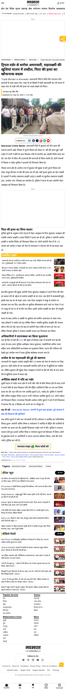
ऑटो (35, 626)
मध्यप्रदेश (37, 604)
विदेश (12, 8)
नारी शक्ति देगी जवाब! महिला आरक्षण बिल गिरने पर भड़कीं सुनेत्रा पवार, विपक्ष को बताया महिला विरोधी (25, 511)
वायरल (44, 8)
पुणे (4, 623)
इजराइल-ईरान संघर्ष (18, 14)
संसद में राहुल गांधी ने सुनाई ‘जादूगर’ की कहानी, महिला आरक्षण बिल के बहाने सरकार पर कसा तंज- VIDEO (25, 588)
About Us (15, 666)
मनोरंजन (36, 8)
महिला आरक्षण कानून (31, 14)
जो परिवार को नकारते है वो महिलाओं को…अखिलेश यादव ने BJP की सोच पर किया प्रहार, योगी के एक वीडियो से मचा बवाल (25, 479)
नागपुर (5, 626)
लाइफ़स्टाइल (7, 607)
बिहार (36, 610)
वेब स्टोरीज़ (6, 613)
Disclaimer (24, 666)
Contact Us (6, 666)
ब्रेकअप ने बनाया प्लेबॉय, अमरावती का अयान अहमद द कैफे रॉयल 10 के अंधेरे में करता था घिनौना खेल (26, 269)
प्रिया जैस (15, 91)
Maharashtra (20, 60)
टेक (35, 629)
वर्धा (4, 638)
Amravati (33, 60)
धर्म (35, 632)
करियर (36, 623)
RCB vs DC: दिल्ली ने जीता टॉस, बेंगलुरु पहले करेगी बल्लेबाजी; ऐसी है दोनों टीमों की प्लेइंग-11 (25, 519)
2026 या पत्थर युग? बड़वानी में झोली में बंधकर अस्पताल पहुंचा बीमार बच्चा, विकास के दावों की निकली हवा (24, 548)
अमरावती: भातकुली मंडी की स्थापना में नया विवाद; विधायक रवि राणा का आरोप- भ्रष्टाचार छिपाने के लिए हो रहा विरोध (26, 283)
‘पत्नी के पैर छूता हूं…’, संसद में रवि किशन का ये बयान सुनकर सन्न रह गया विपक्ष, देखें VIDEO (25, 564)
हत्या (21, 340)
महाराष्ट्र (24, 8)
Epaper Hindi (25, 670)
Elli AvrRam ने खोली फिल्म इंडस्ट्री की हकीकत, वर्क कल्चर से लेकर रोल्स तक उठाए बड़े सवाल (26, 487)
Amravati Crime (19, 466)
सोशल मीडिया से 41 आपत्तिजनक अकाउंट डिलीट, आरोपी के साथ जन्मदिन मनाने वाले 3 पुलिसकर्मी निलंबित (26, 276)
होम (2, 8)
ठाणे (4, 629)
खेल (30, 8)
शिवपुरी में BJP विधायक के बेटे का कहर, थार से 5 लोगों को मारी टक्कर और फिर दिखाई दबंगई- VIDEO (26, 572)
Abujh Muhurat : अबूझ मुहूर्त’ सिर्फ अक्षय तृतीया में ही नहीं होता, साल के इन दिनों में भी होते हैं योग (26, 495)
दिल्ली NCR (38, 607)
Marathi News (12, 670)
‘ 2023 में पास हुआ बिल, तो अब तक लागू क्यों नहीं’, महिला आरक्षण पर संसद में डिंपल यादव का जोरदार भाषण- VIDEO (25, 580)
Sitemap (56, 670)
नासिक (5, 632)
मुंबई (4, 620)
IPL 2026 (43, 14)
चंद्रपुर (5, 641)
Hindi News (6, 60)
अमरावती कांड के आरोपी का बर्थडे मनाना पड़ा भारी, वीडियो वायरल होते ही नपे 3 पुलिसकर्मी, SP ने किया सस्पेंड (26, 261)
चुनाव (17, 8)
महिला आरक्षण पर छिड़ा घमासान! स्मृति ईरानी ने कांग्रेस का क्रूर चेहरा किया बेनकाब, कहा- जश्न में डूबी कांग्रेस (25, 527)
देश (7, 8)
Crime (48, 466)
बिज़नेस (52, 8)
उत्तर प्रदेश (37, 601)
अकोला (5, 635)
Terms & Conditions (49, 666)
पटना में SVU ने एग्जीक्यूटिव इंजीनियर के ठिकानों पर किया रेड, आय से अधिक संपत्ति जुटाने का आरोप (24, 540)
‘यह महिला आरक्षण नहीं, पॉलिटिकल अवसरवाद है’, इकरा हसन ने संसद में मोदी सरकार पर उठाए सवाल (25, 556)
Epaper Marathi (39, 670)
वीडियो (36, 635)
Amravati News (35, 466)
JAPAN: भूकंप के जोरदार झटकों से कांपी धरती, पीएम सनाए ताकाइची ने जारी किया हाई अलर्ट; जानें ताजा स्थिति (25, 503)
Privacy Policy (35, 666)
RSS (48, 670)
